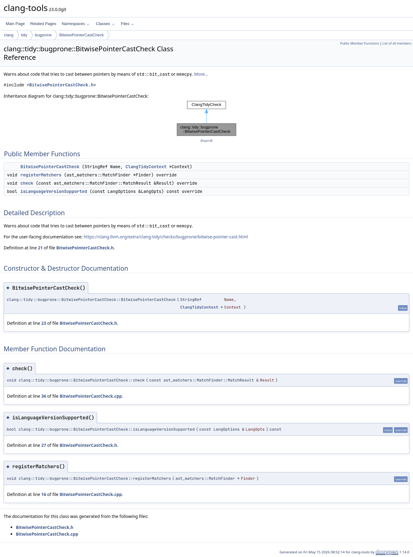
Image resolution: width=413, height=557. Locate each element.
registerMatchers (40, 175)
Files (127, 23)
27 (43, 445)
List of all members (396, 43)
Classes (105, 23)
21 (40, 248)
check (26, 183)
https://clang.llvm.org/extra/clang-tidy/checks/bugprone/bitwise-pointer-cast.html (166, 237)
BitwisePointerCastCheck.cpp (90, 396)
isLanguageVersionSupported (53, 191)
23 (43, 323)
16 (43, 494)
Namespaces (75, 23)
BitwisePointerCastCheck (81, 35)
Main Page (15, 23)
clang (8, 35)
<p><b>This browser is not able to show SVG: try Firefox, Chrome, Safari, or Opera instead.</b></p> (206, 118)
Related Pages (43, 23)
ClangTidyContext (145, 166)
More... (201, 74)
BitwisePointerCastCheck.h (61, 85)
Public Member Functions (359, 43)
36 (43, 396)
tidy (24, 35)
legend (206, 141)
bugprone (43, 35)
